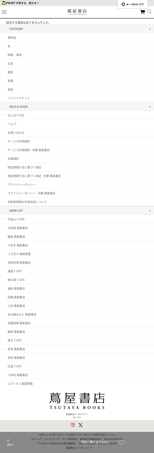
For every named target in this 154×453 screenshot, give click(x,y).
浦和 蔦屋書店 (16, 288)
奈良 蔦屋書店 (16, 349)
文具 (10, 63)
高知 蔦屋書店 (16, 357)
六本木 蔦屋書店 (18, 245)
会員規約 (13, 158)
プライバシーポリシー (22, 184)
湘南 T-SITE (15, 271)
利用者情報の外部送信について (27, 202)
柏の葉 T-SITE (16, 280)
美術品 (12, 37)
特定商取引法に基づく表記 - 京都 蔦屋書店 (34, 176)
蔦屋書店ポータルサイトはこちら (77, 404)
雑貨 (10, 72)
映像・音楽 (15, 55)
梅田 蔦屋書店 (16, 332)
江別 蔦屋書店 (16, 306)
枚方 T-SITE (15, 340)
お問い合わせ (16, 132)
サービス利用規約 (19, 141)
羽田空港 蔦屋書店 (19, 262)
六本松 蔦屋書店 (18, 375)
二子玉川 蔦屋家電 (19, 254)
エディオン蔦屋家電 (20, 383)
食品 (10, 89)
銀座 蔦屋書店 (16, 236)
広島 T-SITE (15, 366)
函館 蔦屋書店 (16, 297)
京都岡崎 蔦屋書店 (19, 323)
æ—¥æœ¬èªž (133, 4)
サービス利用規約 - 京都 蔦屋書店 (29, 150)
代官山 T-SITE (16, 219)
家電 (10, 81)
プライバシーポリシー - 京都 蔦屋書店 (31, 193)
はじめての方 (16, 115)
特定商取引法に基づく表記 (24, 167)
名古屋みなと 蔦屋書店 (22, 314)
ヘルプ (12, 124)
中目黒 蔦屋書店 (18, 228)
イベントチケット (19, 98)
